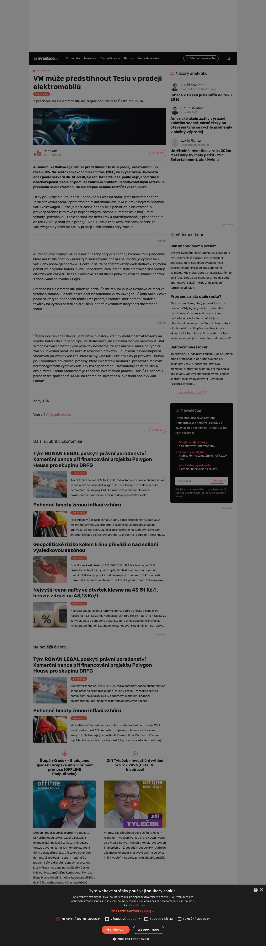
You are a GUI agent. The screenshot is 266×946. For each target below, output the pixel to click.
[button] (133, 911)
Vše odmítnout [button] (148, 929)
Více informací (137, 905)
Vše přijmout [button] (115, 929)
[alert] (133, 473)
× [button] (261, 889)
